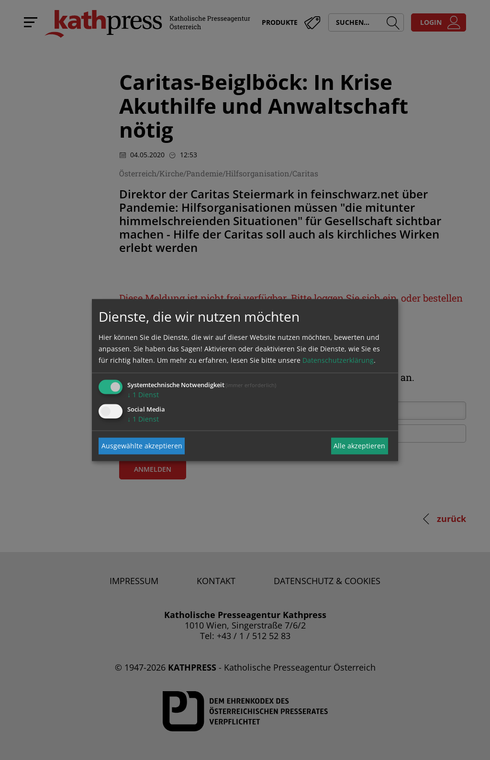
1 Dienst (143, 394)
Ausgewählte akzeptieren (141, 445)
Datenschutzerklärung (338, 359)
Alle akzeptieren (359, 445)
